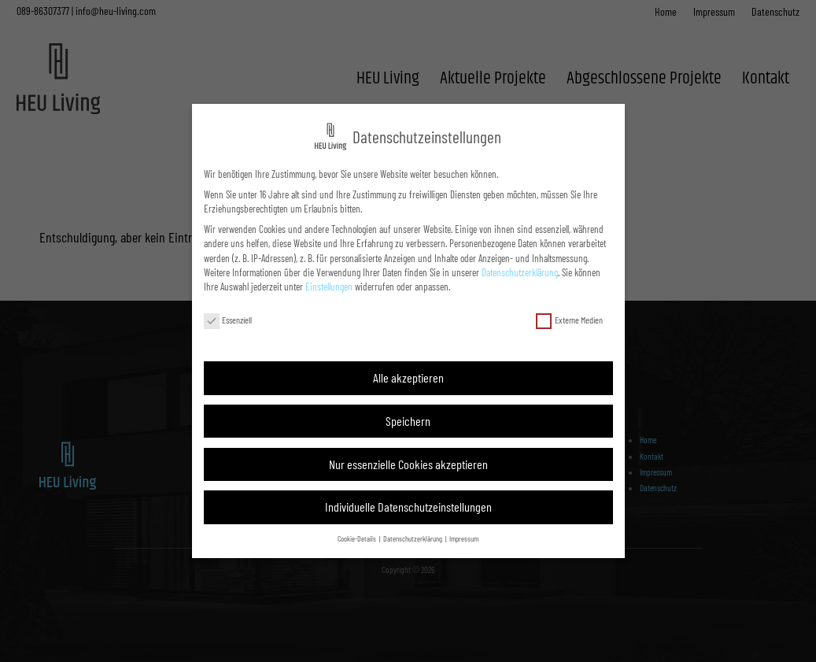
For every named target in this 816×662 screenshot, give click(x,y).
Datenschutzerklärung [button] (413, 538)
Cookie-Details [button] (358, 538)
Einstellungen (329, 286)
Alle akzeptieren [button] (408, 377)
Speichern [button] (408, 420)
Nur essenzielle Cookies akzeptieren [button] (408, 464)
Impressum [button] (463, 538)
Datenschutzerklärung (520, 272)
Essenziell (228, 320)
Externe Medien (569, 320)
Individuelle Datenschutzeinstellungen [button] (408, 506)
